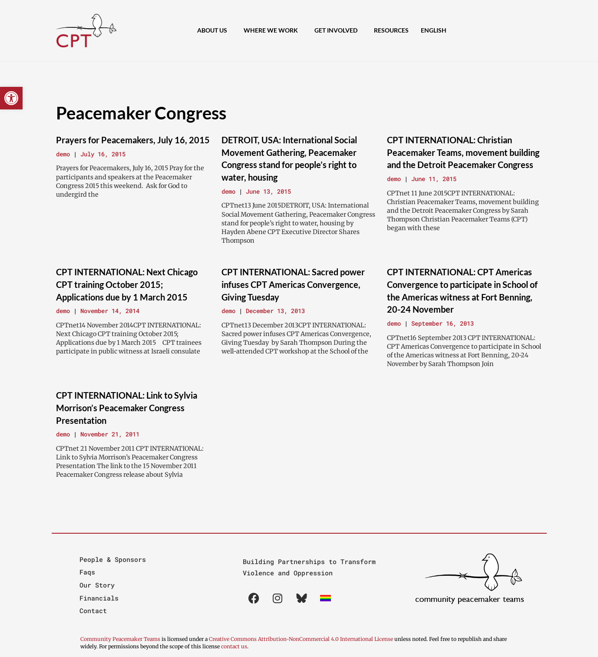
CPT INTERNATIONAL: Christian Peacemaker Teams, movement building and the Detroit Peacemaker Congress (463, 152)
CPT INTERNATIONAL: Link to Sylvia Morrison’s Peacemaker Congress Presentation (126, 407)
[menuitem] (436, 30)
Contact (93, 610)
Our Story (97, 585)
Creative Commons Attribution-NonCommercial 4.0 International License (301, 639)
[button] (11, 98)
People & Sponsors (112, 559)
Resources (391, 30)
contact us (234, 646)
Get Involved (338, 30)
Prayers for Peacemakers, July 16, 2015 (133, 140)
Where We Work (273, 30)
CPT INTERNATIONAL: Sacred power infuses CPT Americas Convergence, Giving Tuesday (293, 284)
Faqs (87, 572)
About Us (214, 30)
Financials (99, 598)
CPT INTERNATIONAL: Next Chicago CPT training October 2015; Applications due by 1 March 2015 (127, 284)
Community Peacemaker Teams (121, 639)
